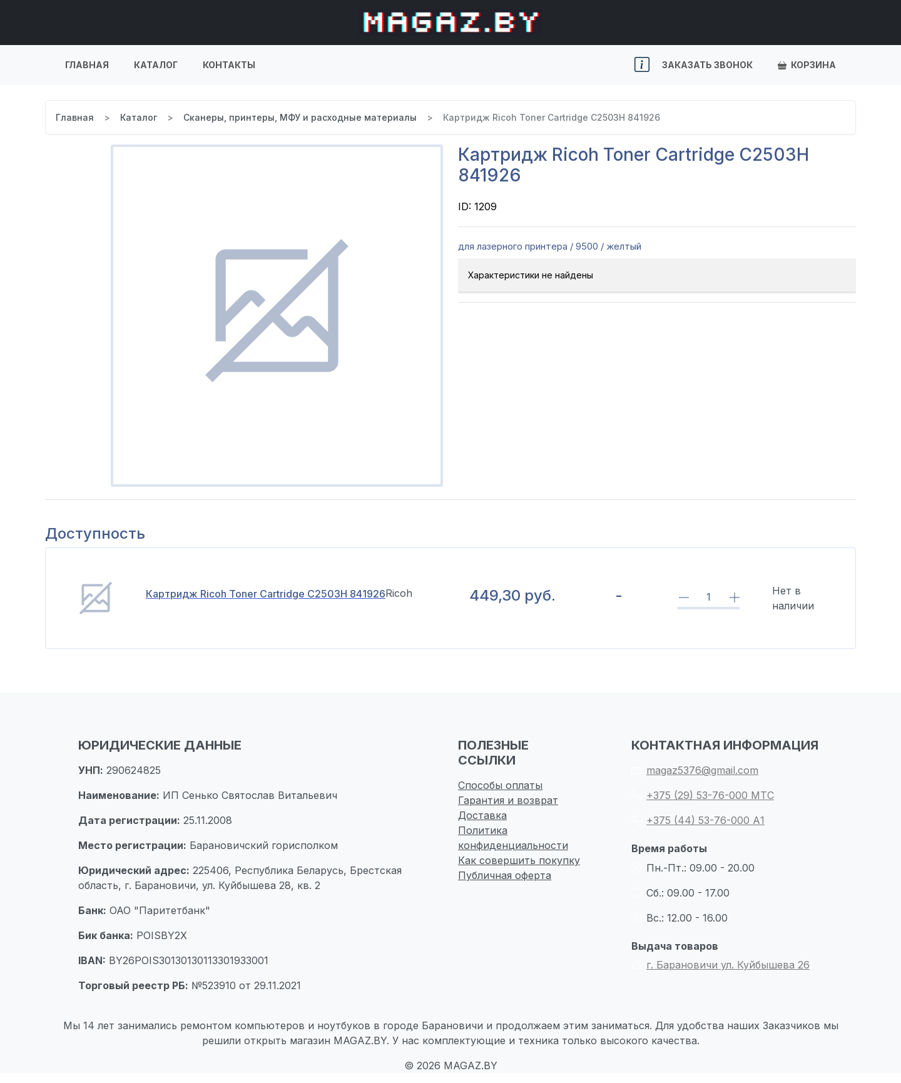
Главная (87, 64)
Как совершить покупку (519, 860)
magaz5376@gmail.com (694, 770)
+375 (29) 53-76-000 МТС (702, 795)
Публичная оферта (504, 875)
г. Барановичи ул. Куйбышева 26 (720, 964)
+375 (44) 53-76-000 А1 (698, 820)
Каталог (156, 64)
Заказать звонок (707, 64)
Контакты (229, 64)
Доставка (482, 815)
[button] (641, 65)
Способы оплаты (500, 785)
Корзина (807, 64)
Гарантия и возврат (508, 800)
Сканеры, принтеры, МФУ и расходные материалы (300, 117)
